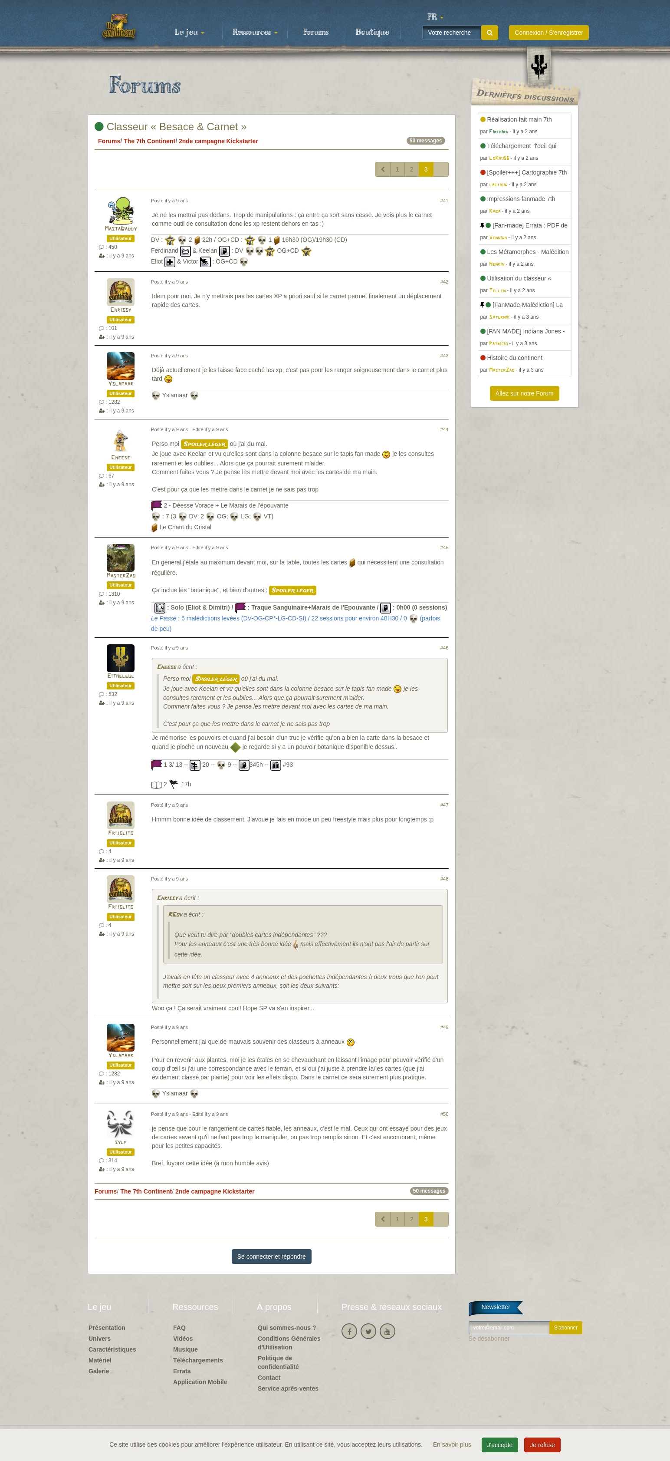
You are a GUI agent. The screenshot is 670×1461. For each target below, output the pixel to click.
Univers (100, 1338)
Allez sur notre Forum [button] (525, 393)
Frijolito (120, 833)
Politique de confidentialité (278, 1362)
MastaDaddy (121, 229)
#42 (444, 281)
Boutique (372, 32)
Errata (181, 1371)
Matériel (100, 1360)
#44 (444, 429)
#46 (444, 647)
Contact (269, 1377)
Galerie (99, 1371)
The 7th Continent (149, 141)
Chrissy (120, 310)
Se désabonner (489, 1338)
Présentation (107, 1327)
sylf (121, 1142)
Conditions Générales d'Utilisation (289, 1343)
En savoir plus (453, 1444)
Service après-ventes (288, 1388)
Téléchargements (198, 1360)
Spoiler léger (204, 444)
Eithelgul (120, 676)
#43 (444, 355)
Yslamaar (120, 384)
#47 (444, 805)
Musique (185, 1349)
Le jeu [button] (189, 32)
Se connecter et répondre (271, 1256)
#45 (444, 547)
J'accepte (500, 1444)
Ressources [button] (255, 32)
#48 (444, 878)
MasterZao (120, 576)
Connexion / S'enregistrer (549, 32)
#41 (444, 200)
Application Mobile (200, 1382)
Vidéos (183, 1338)
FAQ (179, 1327)
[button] (435, 17)
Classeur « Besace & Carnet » (171, 126)
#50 (444, 1114)
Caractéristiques (112, 1349)
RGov (175, 915)
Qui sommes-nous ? (287, 1327)
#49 (444, 1027)
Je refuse (542, 1444)
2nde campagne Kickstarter (218, 141)
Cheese (120, 458)
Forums (315, 32)
